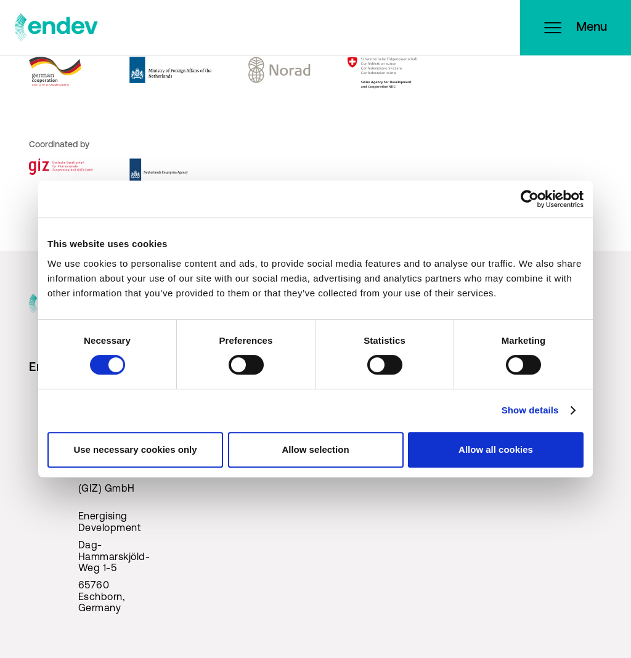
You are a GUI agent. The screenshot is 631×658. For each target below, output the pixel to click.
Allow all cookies (495, 449)
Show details (530, 410)
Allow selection (315, 449)
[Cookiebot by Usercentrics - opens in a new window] (530, 199)
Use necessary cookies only (135, 449)
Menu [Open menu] (575, 28)
